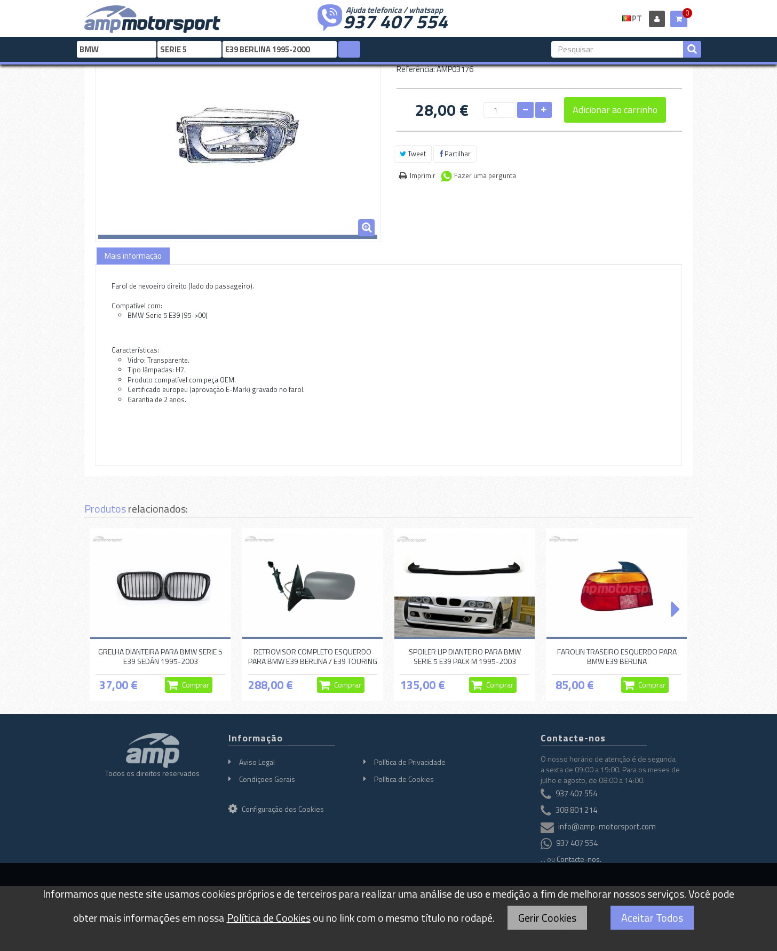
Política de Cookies (404, 779)
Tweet (413, 153)
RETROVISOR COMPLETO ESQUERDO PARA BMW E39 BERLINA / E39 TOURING (312, 656)
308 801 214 (576, 810)
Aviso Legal (257, 762)
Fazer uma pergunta (485, 175)
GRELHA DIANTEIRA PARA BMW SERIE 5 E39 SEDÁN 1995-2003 (160, 656)
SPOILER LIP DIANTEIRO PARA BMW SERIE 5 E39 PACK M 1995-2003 (465, 656)
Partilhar (455, 153)
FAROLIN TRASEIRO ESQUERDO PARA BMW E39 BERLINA (617, 656)
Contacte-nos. (579, 859)
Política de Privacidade (410, 762)
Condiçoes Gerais (267, 779)
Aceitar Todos (652, 917)
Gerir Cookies (547, 917)
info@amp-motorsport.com (607, 827)
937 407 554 (395, 20)
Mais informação (133, 256)
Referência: (416, 69)
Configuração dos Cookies (276, 808)
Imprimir (422, 175)
